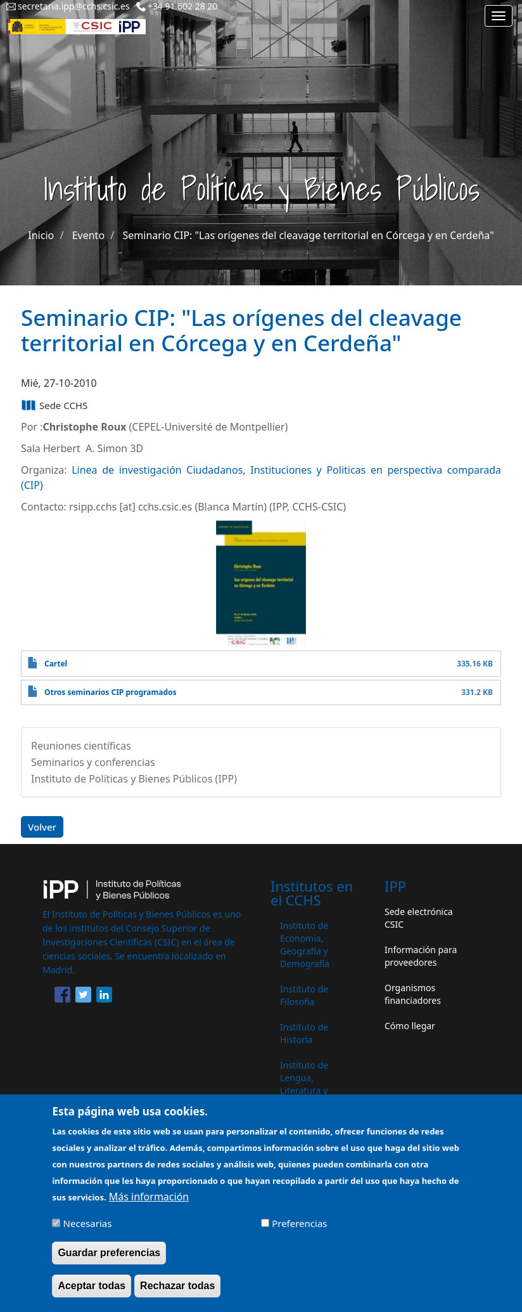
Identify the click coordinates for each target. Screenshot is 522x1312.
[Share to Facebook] (62, 997)
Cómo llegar (410, 1026)
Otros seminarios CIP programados (110, 692)
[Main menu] (498, 16)
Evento (88, 235)
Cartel (55, 663)
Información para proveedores (421, 956)
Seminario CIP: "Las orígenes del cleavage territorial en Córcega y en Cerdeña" (308, 235)
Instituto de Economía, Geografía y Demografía (304, 944)
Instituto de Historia (304, 1033)
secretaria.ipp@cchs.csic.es (74, 6)
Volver (42, 827)
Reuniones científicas (81, 746)
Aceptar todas (91, 1291)
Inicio (41, 235)
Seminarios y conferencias (93, 762)
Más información (149, 1202)
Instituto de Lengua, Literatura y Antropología (307, 1084)
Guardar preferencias (109, 1258)
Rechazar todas (177, 1291)
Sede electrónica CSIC (419, 918)
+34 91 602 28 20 (183, 6)
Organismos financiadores (413, 994)
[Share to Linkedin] (104, 997)
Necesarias (87, 1229)
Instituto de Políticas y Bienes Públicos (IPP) (134, 779)
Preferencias (299, 1229)
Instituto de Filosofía (304, 995)
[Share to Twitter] (83, 997)
